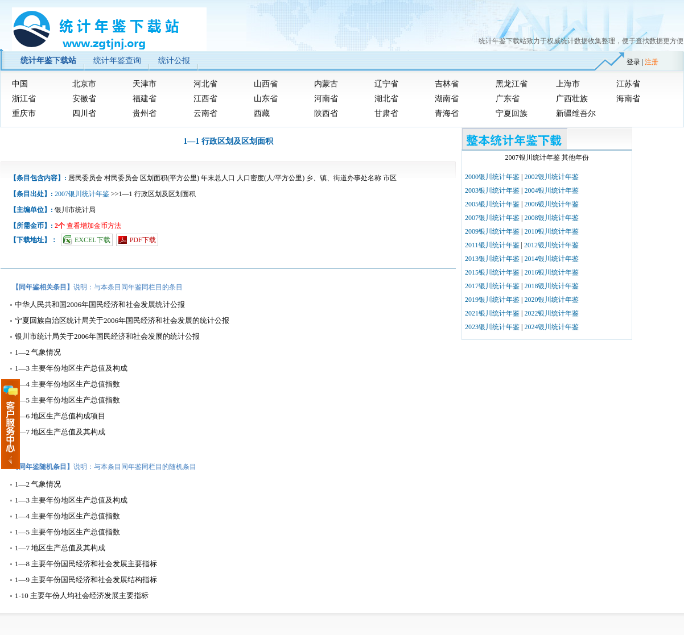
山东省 (266, 98)
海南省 (628, 98)
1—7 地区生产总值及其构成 (60, 432)
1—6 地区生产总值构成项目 (60, 416)
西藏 (262, 113)
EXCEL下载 (92, 240)
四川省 (84, 113)
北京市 (84, 84)
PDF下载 (143, 240)
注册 (651, 62)
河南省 (326, 98)
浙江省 (24, 98)
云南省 (205, 113)
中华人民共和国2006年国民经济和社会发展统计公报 (100, 304)
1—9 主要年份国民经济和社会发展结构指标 (86, 579)
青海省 (447, 113)
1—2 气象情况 (38, 352)
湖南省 (447, 98)
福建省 (144, 98)
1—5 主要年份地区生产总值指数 (67, 400)
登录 (633, 62)
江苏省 (628, 84)
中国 (20, 84)
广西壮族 (572, 98)
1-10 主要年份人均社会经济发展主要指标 (82, 595)
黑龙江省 (512, 84)
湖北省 (386, 98)
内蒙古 (326, 84)
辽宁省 (386, 84)
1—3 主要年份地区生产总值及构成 (71, 368)
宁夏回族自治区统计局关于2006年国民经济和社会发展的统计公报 (122, 320)
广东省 (508, 98)
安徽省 (84, 98)
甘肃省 (386, 113)
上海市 (568, 84)
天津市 (144, 84)
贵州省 (144, 113)
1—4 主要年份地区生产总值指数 (67, 384)
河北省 (205, 84)
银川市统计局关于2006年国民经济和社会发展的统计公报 (107, 336)
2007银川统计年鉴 (82, 194)
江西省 (205, 98)
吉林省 (447, 84)
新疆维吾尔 (576, 113)
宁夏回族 (512, 113)
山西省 (266, 84)
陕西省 (326, 113)
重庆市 (24, 113)
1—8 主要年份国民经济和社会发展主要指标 (86, 563)
